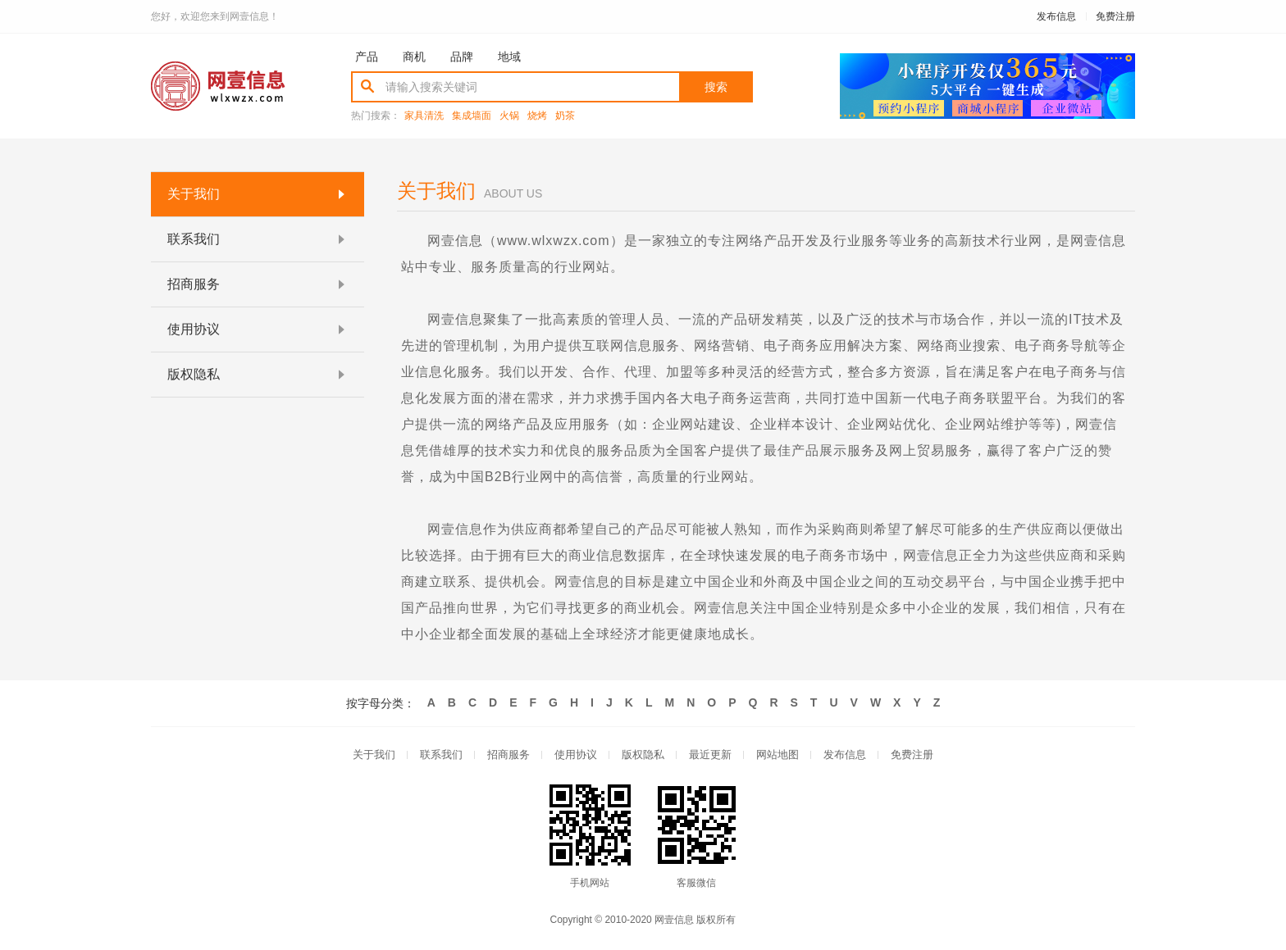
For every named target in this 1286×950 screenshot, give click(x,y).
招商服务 (508, 755)
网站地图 (777, 755)
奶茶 (565, 116)
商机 (414, 56)
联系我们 (441, 755)
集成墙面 (471, 116)
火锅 (509, 116)
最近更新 (710, 755)
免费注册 (1115, 16)
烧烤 (537, 116)
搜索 (716, 86)
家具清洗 (424, 116)
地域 (509, 56)
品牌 (461, 56)
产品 (366, 56)
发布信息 (1056, 16)
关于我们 (374, 755)
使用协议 (575, 755)
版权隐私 (643, 755)
